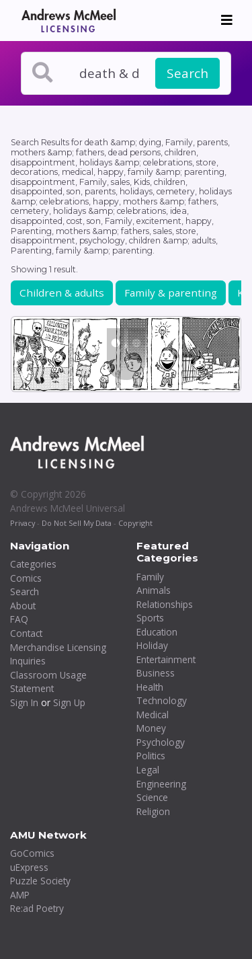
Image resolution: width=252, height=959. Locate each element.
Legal (147, 769)
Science (152, 797)
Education (156, 631)
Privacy (22, 523)
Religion (153, 811)
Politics (150, 755)
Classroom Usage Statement (48, 681)
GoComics (32, 853)
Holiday (152, 645)
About (23, 605)
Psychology (160, 742)
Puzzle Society (40, 880)
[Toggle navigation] (226, 20)
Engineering (161, 783)
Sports (150, 617)
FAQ (19, 619)
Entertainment (166, 659)
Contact (26, 633)
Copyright (135, 523)
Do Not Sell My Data (77, 523)
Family (150, 576)
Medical (152, 714)
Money (151, 728)
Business (155, 672)
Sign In (24, 702)
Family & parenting (170, 292)
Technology (161, 700)
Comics (26, 578)
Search (187, 73)
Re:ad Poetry (37, 908)
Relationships (164, 604)
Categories (33, 564)
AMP (20, 894)
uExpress (29, 867)
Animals (153, 590)
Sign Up (69, 702)
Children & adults (61, 292)
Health (149, 687)
